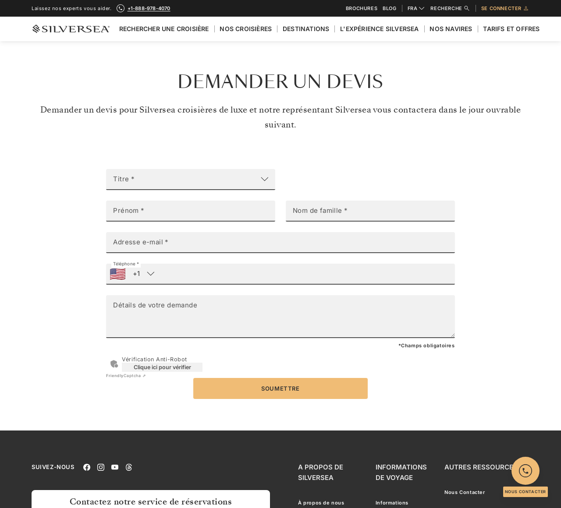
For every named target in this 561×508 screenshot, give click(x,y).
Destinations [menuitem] (306, 28)
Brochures (361, 8)
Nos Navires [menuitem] (451, 28)
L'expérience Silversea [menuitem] (379, 28)
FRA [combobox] (417, 8)
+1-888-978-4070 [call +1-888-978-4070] (149, 8)
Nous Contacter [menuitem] (464, 492)
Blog (389, 8)
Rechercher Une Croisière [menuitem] (164, 28)
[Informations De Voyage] (403, 472)
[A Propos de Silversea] (330, 472)
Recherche (450, 8)
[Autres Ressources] (481, 467)
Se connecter (505, 8)
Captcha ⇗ (126, 375)
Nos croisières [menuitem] (246, 28)
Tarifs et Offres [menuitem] (511, 28)
